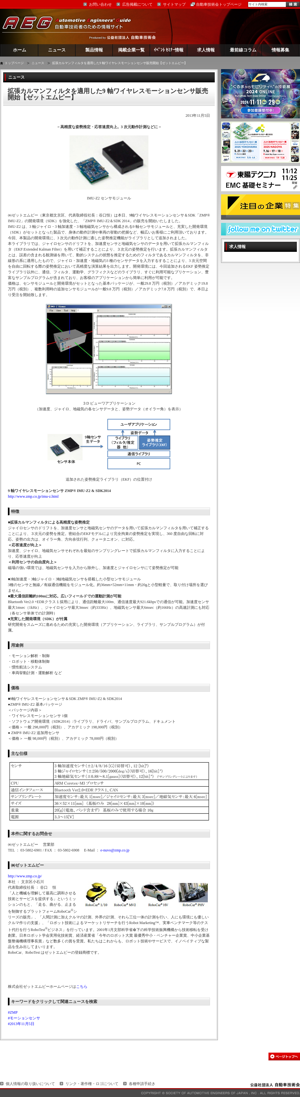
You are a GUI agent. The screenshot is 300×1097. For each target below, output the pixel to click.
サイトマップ (174, 4)
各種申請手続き (142, 1084)
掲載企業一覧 (131, 50)
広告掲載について (137, 4)
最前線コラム (243, 50)
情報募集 (280, 50)
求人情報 (206, 50)
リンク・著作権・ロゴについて (91, 1084)
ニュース (57, 50)
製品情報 (94, 50)
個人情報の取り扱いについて (30, 1084)
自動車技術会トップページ (219, 4)
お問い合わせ (100, 4)
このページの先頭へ (284, 1056)
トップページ (14, 63)
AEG (71, 26)
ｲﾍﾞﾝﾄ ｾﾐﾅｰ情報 (169, 50)
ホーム (19, 50)
